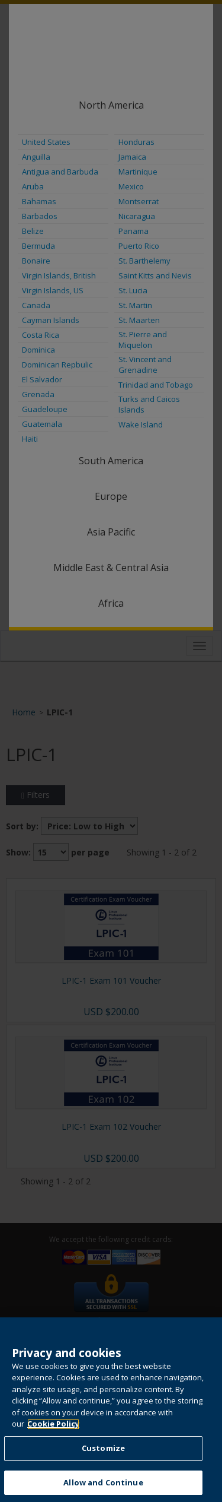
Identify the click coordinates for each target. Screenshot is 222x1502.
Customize (103, 1459)
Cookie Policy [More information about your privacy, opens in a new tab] (53, 1435)
